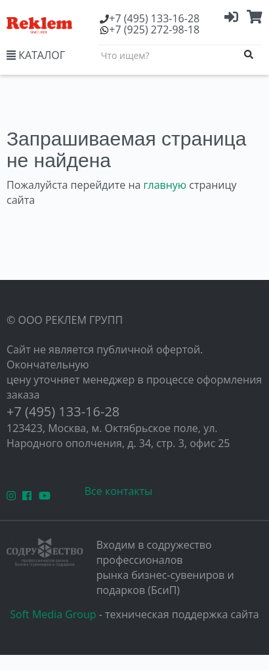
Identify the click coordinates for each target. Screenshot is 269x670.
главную (165, 185)
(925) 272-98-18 (154, 29)
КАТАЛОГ (36, 55)
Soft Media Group (53, 614)
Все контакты (119, 491)
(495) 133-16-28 (154, 18)
